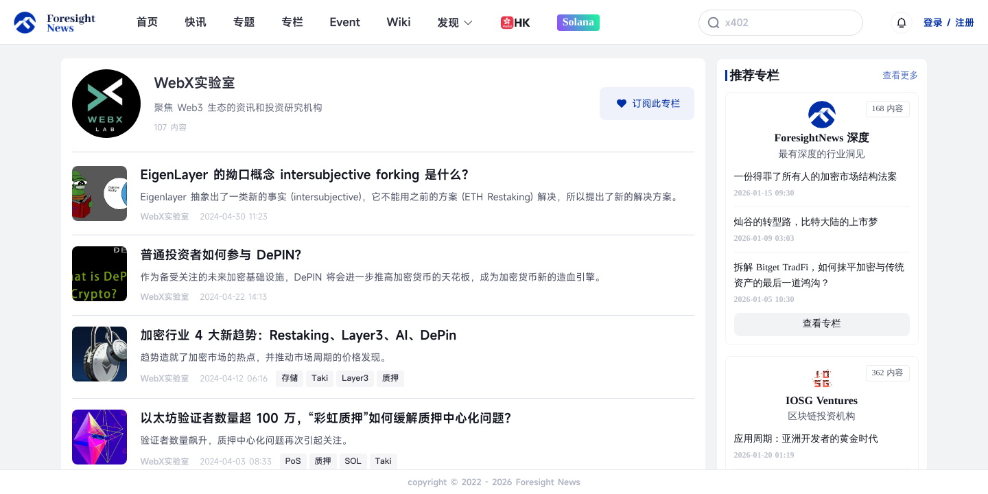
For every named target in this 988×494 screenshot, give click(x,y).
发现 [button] (455, 22)
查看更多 (901, 75)
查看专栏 (822, 324)
